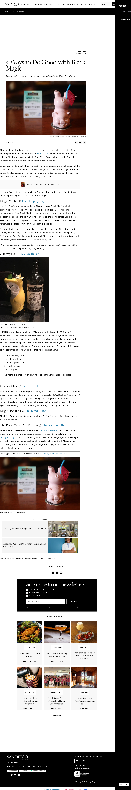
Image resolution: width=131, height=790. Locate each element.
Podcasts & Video (69, 4)
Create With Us (93, 4)
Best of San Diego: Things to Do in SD (40, 590)
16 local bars (43, 153)
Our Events (58, 4)
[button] (76, 142)
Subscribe (117, 4)
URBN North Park (28, 254)
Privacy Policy (13, 770)
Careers (21, 766)
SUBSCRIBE (76, 601)
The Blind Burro (35, 411)
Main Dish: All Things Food (36, 593)
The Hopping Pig (32, 201)
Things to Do (47, 4)
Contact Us (42, 766)
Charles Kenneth (53, 425)
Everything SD (37, 4)
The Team (31, 766)
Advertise (10, 766)
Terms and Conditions (38, 770)
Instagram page (7, 437)
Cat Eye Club (30, 386)
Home (6, 11)
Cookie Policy (25, 770)
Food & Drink (25, 4)
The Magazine (82, 4)
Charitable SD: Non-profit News (38, 596)
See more (57, 715)
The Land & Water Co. (49, 430)
